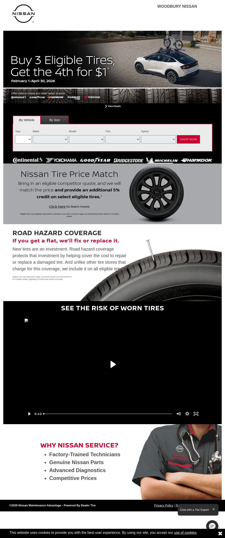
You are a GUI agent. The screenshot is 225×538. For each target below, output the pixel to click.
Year (17, 131)
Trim (108, 131)
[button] (212, 526)
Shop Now (188, 139)
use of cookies (185, 532)
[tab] (27, 120)
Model (72, 131)
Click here (57, 207)
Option (145, 131)
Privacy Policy (163, 505)
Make (36, 131)
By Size (54, 120)
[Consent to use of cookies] (220, 533)
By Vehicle (26, 121)
